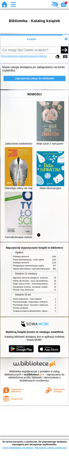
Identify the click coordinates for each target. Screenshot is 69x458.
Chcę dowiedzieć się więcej (17, 447)
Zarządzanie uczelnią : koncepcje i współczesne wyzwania (37, 287)
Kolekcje (42, 56)
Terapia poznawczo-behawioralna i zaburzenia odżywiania (37, 311)
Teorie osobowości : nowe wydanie (27, 299)
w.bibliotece (33, 374)
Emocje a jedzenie (20, 308)
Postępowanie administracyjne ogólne (28, 266)
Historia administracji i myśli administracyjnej (31, 269)
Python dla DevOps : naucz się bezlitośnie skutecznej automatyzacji (41, 281)
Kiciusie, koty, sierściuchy (23, 290)
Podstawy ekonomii (21, 257)
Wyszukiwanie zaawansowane (19, 56)
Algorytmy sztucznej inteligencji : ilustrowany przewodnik (36, 278)
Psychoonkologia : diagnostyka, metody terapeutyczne (35, 302)
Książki (31, 39)
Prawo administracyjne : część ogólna (28, 260)
